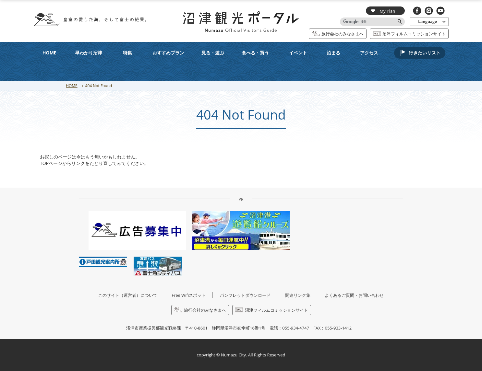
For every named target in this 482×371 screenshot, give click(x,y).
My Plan (383, 11)
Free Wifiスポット (189, 295)
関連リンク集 (297, 295)
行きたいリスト (424, 53)
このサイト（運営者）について (127, 295)
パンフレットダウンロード (245, 295)
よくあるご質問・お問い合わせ (354, 295)
